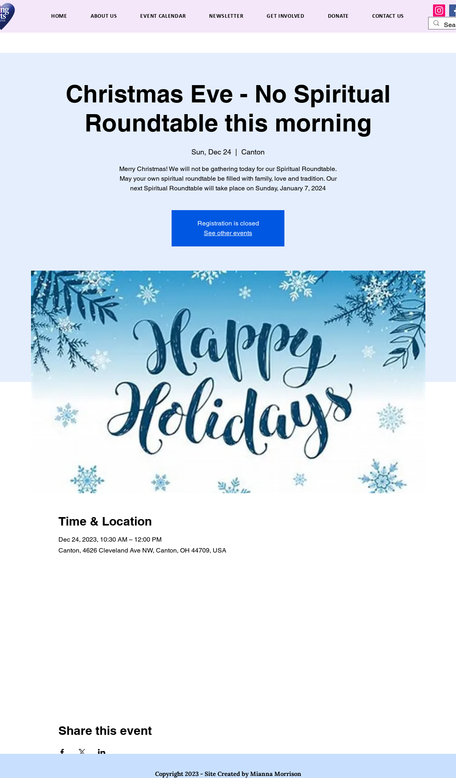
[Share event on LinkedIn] (102, 752)
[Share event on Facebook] (62, 752)
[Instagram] (439, 10)
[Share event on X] (82, 752)
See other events (228, 233)
